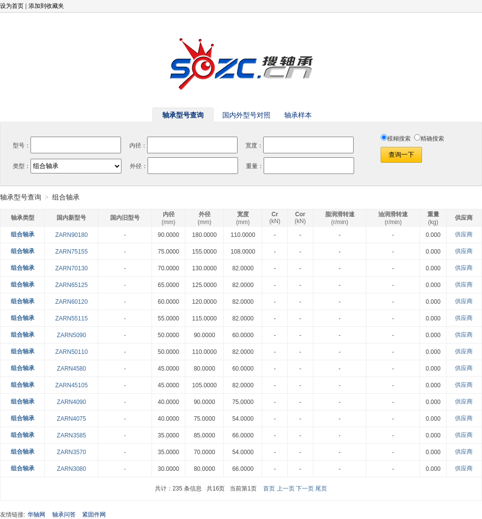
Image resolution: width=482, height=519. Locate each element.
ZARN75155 (71, 251)
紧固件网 (94, 514)
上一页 (286, 488)
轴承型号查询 (20, 197)
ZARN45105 (71, 385)
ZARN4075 (71, 418)
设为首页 (12, 5)
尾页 (321, 488)
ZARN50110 (71, 351)
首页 (269, 488)
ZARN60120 (71, 301)
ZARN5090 (71, 335)
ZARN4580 (71, 368)
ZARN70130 (71, 268)
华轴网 (36, 514)
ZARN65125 (71, 285)
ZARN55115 (71, 318)
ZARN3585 (71, 435)
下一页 (305, 488)
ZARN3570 (71, 452)
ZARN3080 (71, 468)
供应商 (464, 234)
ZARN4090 (71, 402)
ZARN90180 (71, 234)
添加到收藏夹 (46, 5)
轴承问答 (64, 514)
